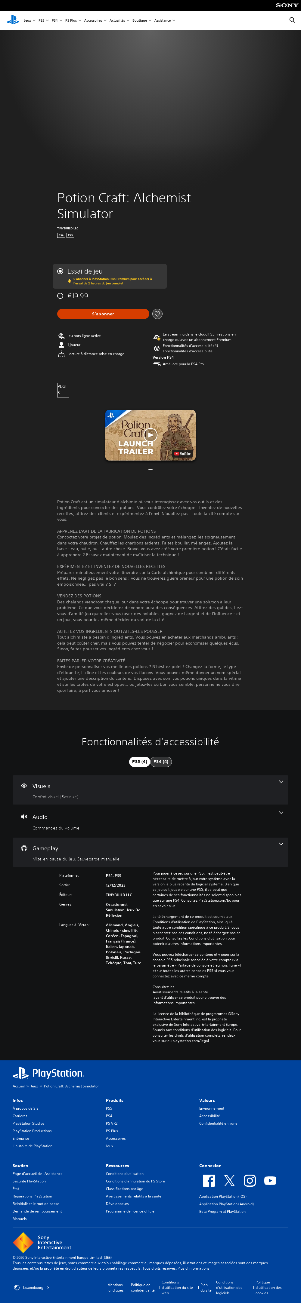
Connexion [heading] (210, 1165)
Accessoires (93, 20)
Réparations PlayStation (32, 1196)
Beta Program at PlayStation (222, 1211)
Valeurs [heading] (207, 1100)
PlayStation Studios (29, 1123)
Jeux (27, 20)
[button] (188, 351)
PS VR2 (111, 1123)
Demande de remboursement (37, 1211)
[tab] (139, 762)
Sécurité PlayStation (29, 1181)
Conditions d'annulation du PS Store (135, 1181)
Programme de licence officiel (130, 1211)
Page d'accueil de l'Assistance (38, 1173)
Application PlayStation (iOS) (223, 1196)
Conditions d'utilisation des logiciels (229, 1287)
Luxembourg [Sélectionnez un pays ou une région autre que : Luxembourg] (32, 1287)
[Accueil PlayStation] (12, 20)
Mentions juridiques (115, 1287)
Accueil (19, 1086)
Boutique (139, 20)
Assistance (162, 20)
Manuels (20, 1218)
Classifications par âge (124, 1188)
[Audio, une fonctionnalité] (150, 821)
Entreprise (21, 1138)
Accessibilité (209, 1115)
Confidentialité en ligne (218, 1123)
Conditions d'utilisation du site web (177, 1287)
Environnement (211, 1108)
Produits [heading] (114, 1100)
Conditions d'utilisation (125, 1173)
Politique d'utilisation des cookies (269, 1287)
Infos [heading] (18, 1100)
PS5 (41, 20)
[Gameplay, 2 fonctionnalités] (150, 852)
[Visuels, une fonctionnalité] (150, 790)
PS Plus (71, 20)
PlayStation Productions (32, 1130)
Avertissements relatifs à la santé (180, 992)
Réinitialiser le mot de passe (36, 1203)
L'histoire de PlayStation (32, 1145)
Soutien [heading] (20, 1165)
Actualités (117, 20)
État (16, 1188)
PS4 (55, 20)
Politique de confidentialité (143, 1287)
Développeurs (117, 1203)
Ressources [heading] (117, 1165)
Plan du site (206, 1287)
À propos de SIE (25, 1108)
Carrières (20, 1115)
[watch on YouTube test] (182, 454)
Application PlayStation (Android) (226, 1203)
